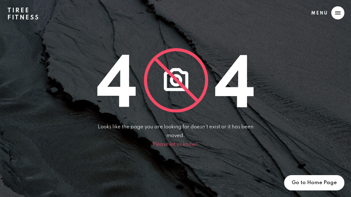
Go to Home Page (314, 182)
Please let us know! (175, 144)
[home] (23, 12)
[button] (326, 12)
